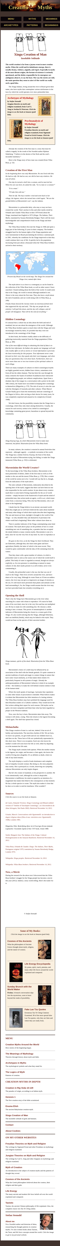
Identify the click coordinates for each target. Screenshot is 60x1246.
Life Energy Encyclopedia (37, 964)
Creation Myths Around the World (22, 1044)
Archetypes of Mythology (20, 98)
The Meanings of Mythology (19, 1053)
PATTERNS (32, 25)
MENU (11, 19)
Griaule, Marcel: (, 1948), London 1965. (30, 817)
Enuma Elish (12, 1106)
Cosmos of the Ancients (19, 941)
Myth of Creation (14, 1167)
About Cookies (13, 1131)
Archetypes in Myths (16, 1063)
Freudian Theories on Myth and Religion (26, 1143)
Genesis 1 (11, 1097)
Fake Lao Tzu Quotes (35, 1009)
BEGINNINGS (51, 25)
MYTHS (32, 19)
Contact (9, 1125)
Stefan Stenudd (13, 1215)
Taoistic (9, 1203)
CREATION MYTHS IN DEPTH (23, 1081)
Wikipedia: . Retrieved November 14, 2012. (26, 858)
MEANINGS (51, 19)
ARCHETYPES (11, 25)
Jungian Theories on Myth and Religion (25, 1155)
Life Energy (11, 1191)
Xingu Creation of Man (17, 1115)
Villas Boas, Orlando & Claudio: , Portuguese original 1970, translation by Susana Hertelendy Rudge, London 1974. (30, 849)
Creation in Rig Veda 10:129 (19, 1088)
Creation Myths (30, 7)
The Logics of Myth (15, 1072)
